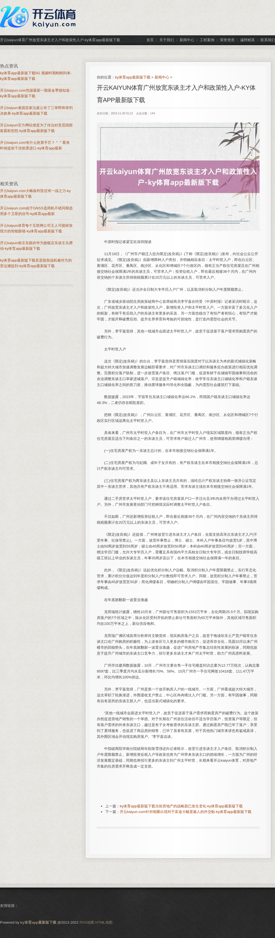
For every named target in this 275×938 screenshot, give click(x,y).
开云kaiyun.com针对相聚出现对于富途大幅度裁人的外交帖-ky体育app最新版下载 (185, 812)
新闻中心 (162, 77)
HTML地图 (104, 922)
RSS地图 (86, 922)
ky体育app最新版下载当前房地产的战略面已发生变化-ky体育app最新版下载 (181, 806)
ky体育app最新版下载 (132, 77)
